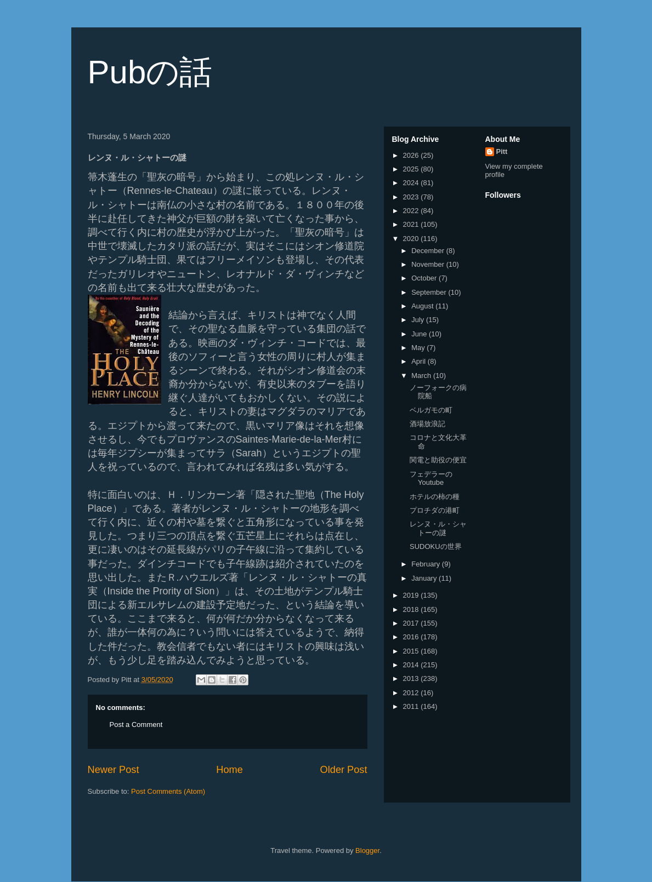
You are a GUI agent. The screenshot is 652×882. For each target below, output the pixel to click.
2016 (412, 637)
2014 (412, 665)
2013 (412, 678)
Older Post (343, 769)
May (419, 347)
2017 (412, 623)
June (420, 334)
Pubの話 (150, 72)
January (425, 578)
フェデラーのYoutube (431, 478)
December (428, 251)
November (428, 264)
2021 (412, 224)
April (419, 361)
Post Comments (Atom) (168, 791)
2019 (412, 595)
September (429, 292)
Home (229, 769)
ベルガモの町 (431, 410)
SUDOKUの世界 (436, 546)
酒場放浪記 (427, 424)
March (422, 375)
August (423, 306)
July (418, 320)
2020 (412, 238)
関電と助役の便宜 (438, 460)
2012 (412, 693)
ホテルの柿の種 (435, 496)
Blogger (367, 850)
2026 (412, 155)
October (425, 278)
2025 (412, 169)
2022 (412, 211)
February (426, 564)
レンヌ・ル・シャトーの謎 (438, 528)
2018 (412, 609)
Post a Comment (136, 724)
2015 (412, 651)
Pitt (502, 151)
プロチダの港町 (435, 510)
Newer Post (113, 769)
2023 (412, 197)
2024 (412, 183)
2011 (412, 706)
